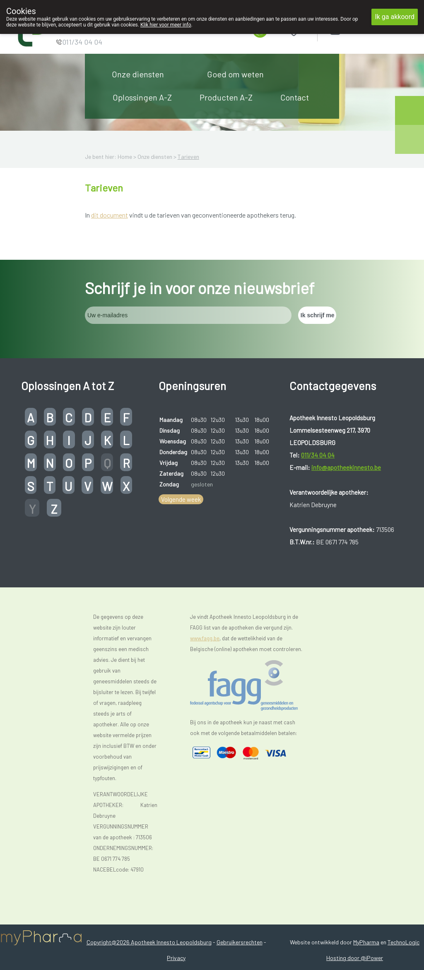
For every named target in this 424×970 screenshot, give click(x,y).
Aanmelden (364, 29)
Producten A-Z (226, 97)
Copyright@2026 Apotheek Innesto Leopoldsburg (149, 942)
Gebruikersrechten (240, 942)
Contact (294, 97)
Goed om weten (235, 74)
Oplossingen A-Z (142, 97)
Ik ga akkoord (394, 17)
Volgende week (181, 499)
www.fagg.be (204, 638)
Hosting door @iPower (354, 957)
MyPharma (366, 942)
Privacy (176, 957)
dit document (109, 215)
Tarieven (188, 156)
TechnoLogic (403, 942)
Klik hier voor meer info (165, 25)
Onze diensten (138, 74)
